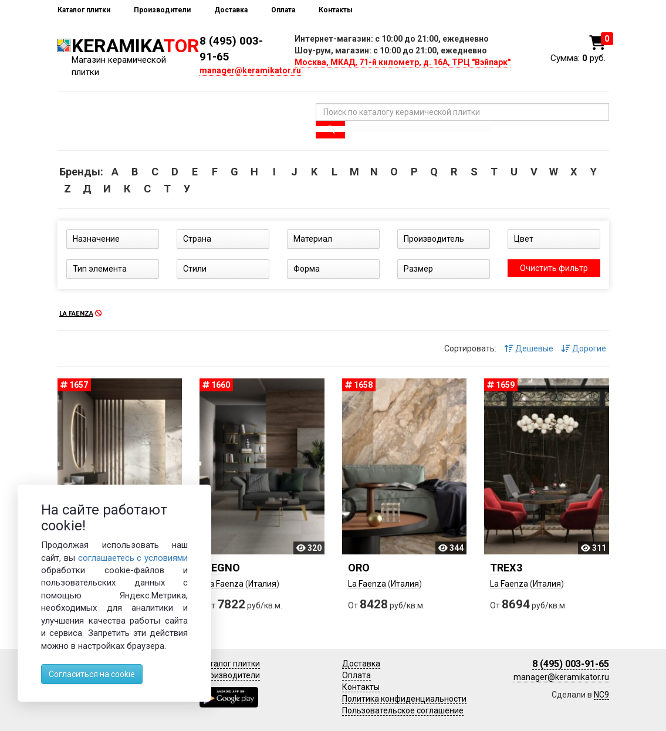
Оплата (283, 10)
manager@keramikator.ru (250, 70)
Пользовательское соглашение (403, 710)
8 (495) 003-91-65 (570, 663)
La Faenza (224, 583)
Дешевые (528, 348)
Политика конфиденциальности (404, 698)
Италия (262, 583)
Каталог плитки (84, 10)
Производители (162, 10)
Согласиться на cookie (92, 674)
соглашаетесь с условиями (133, 558)
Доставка (231, 10)
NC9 (601, 694)
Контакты (336, 10)
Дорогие (583, 348)
